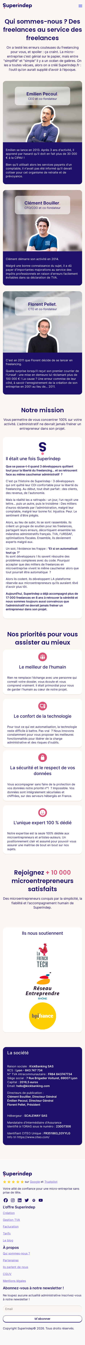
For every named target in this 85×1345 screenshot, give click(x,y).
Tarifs (7, 1233)
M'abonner (42, 1319)
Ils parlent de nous (15, 1267)
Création (9, 1213)
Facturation (10, 1226)
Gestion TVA (11, 1220)
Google (35, 1181)
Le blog (8, 1240)
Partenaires (10, 1260)
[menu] (80, 6)
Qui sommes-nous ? (16, 1253)
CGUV (7, 1274)
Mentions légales (14, 1281)
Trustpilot (50, 1181)
